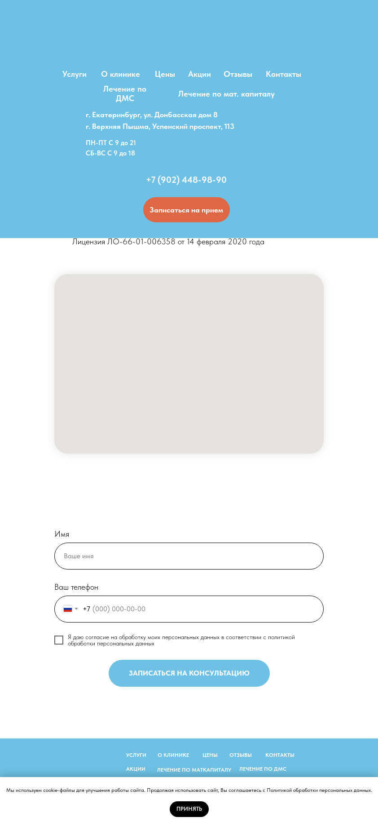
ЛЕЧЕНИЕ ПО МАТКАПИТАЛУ (194, 770)
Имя (61, 534)
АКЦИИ (135, 769)
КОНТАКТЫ (279, 755)
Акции (199, 74)
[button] (186, 209)
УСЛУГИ (136, 755)
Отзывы (238, 74)
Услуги (74, 74)
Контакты (283, 74)
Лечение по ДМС (124, 93)
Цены (165, 74)
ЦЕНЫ (210, 755)
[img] (189, 40)
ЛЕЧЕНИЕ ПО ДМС (262, 769)
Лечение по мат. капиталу (226, 93)
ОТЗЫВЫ (240, 755)
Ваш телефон (76, 587)
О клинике (120, 74)
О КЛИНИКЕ (173, 755)
